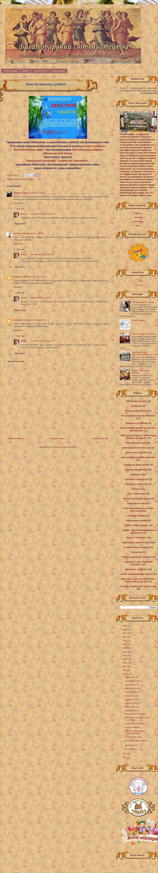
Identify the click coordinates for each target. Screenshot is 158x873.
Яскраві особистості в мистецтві (138, 586)
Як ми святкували (132, 727)
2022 (125, 641)
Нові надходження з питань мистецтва (138, 509)
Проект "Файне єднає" (136, 525)
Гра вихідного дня (137, 443)
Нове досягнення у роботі (135, 714)
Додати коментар (16, 361)
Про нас (26, 71)
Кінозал (136, 489)
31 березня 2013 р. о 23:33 (34, 320)
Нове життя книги (136, 503)
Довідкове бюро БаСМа (137, 464)
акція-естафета (21, 179)
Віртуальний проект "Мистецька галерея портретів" (138, 436)
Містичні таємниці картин (137, 498)
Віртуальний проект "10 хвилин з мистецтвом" (138, 429)
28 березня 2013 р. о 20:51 (31, 233)
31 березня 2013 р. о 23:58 (42, 254)
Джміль (138, 213)
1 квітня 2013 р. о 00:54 (41, 298)
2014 (125, 670)
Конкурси (136, 474)
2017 (125, 659)
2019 (125, 652)
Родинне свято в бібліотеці (143, 334)
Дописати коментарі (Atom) (65, 447)
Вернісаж (136, 406)
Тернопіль (136, 552)
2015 (125, 666)
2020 (125, 648)
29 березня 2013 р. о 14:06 (34, 277)
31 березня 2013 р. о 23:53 (42, 214)
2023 (125, 637)
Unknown (18, 277)
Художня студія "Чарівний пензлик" (138, 563)
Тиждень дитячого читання (136, 557)
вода (31, 179)
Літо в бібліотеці (136, 493)
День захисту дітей (136, 452)
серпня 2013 (130, 692)
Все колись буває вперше (135, 740)
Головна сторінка (10, 71)
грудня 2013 (130, 677)
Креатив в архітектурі (137, 479)
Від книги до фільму (137, 423)
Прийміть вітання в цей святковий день (134, 732)
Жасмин (138, 217)
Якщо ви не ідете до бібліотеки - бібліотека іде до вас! (138, 580)
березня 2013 (131, 710)
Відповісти (18, 203)
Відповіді (21, 209)
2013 (125, 674)
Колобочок (138, 221)
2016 (125, 663)
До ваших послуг (40, 71)
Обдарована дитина (136, 520)
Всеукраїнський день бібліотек (138, 415)
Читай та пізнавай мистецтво (136, 574)
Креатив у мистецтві (137, 484)
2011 (125, 757)
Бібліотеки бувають (136, 401)
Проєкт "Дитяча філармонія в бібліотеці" (138, 531)
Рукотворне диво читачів (136, 542)
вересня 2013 (131, 688)
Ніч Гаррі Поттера (136, 515)
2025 (125, 629)
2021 (125, 644)
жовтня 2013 (131, 685)
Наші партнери (59, 71)
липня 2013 (130, 696)
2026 (125, 626)
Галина (17, 193)
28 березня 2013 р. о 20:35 (33, 193)
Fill (140, 280)
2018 (125, 655)
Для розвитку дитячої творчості (138, 457)
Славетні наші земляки (136, 547)
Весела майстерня (135, 411)
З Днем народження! (136, 469)
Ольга (24, 214)
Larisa (16, 233)
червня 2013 (131, 699)
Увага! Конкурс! (138, 320)
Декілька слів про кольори (136, 447)
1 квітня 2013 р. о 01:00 (41, 341)
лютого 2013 (130, 745)
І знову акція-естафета (134, 723)
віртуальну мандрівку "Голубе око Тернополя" (57, 160)
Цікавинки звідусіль (136, 569)
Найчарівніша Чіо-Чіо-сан (143, 302)
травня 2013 (130, 703)
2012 (125, 753)
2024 (125, 633)
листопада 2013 (132, 681)
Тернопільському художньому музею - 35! (142, 353)
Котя (138, 226)
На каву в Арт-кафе (133, 737)
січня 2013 (130, 749)
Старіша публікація (99, 438)
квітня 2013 (130, 707)
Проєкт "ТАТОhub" (136, 537)
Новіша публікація (15, 438)
